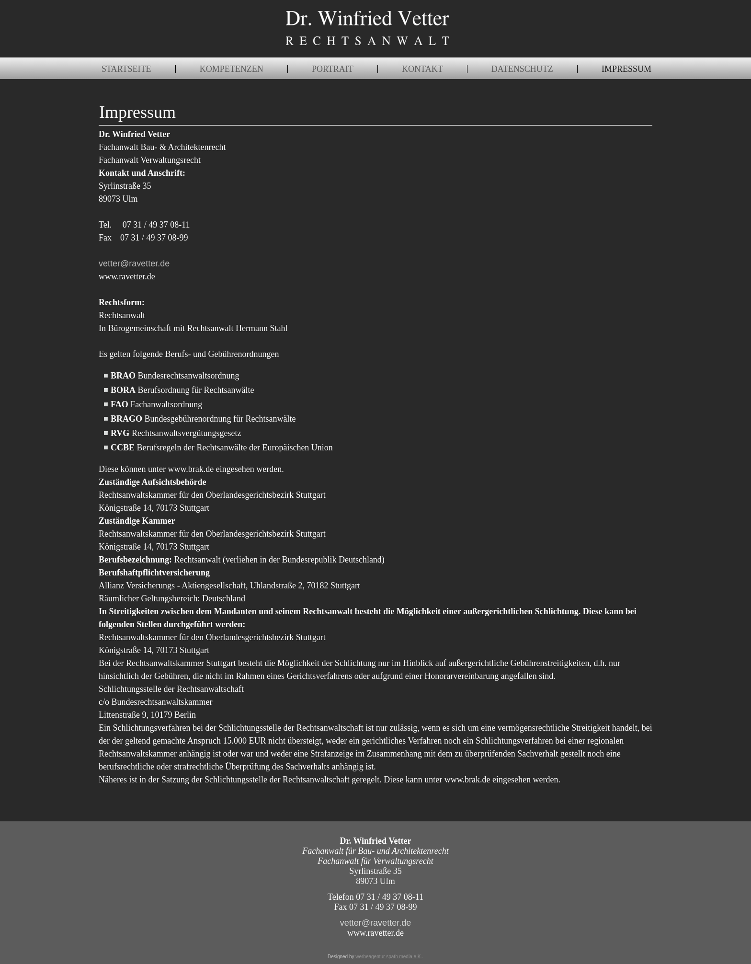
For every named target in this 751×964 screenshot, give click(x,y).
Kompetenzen (231, 69)
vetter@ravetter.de (134, 263)
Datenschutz (522, 69)
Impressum (626, 69)
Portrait (332, 69)
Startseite (126, 69)
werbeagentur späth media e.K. (388, 956)
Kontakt (422, 69)
